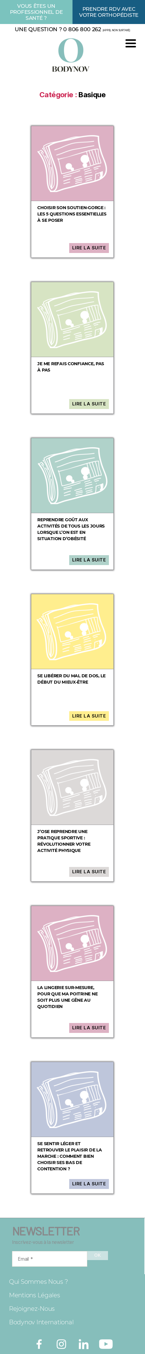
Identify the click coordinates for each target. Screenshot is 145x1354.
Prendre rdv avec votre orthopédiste (108, 12)
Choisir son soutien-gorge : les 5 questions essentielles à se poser (71, 214)
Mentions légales (34, 1295)
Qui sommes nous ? (38, 1281)
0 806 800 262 (82, 29)
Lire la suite (89, 248)
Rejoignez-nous (32, 1308)
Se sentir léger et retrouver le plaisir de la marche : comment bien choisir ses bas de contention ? (69, 1156)
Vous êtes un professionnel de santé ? (36, 12)
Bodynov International (41, 1322)
